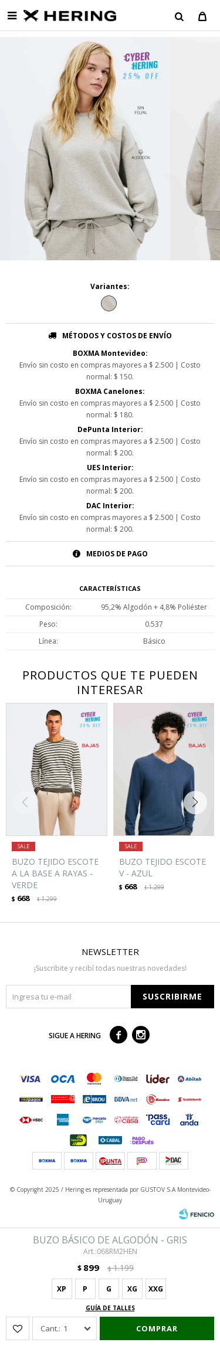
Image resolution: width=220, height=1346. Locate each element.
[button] (198, 802)
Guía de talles (110, 1308)
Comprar (157, 1328)
